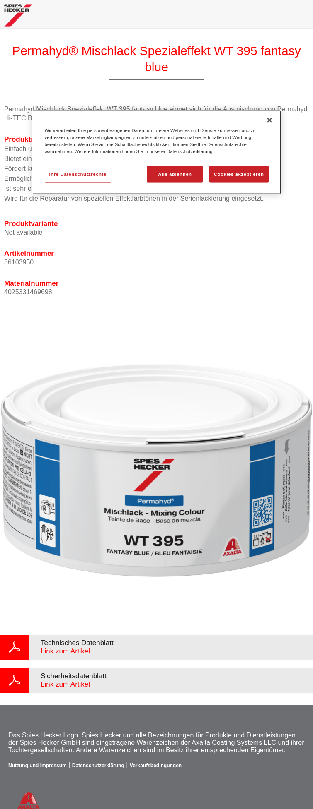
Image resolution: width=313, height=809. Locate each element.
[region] (156, 152)
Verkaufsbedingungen (156, 765)
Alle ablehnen (175, 173)
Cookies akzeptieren (239, 173)
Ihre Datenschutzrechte (78, 173)
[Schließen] (269, 120)
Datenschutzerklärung (98, 765)
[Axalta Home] (18, 19)
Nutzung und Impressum (37, 765)
